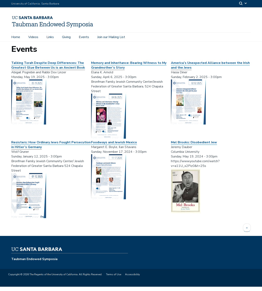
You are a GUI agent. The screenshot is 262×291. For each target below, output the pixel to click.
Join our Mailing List (111, 37)
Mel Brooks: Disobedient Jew (194, 146)
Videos (33, 37)
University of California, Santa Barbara (35, 3)
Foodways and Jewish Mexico (114, 146)
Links (50, 37)
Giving (66, 37)
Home (15, 37)
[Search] (243, 3)
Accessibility (132, 278)
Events (84, 37)
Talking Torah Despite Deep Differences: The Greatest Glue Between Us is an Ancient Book (48, 69)
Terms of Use (113, 278)
